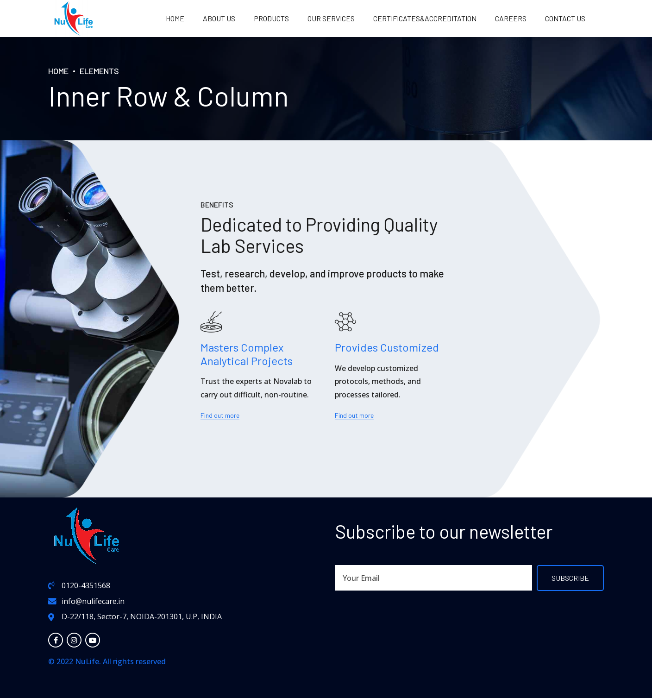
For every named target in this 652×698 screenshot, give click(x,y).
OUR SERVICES (331, 18)
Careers (511, 18)
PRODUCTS (271, 18)
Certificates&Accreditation (424, 18)
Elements (99, 71)
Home (175, 18)
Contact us (565, 18)
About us (219, 18)
